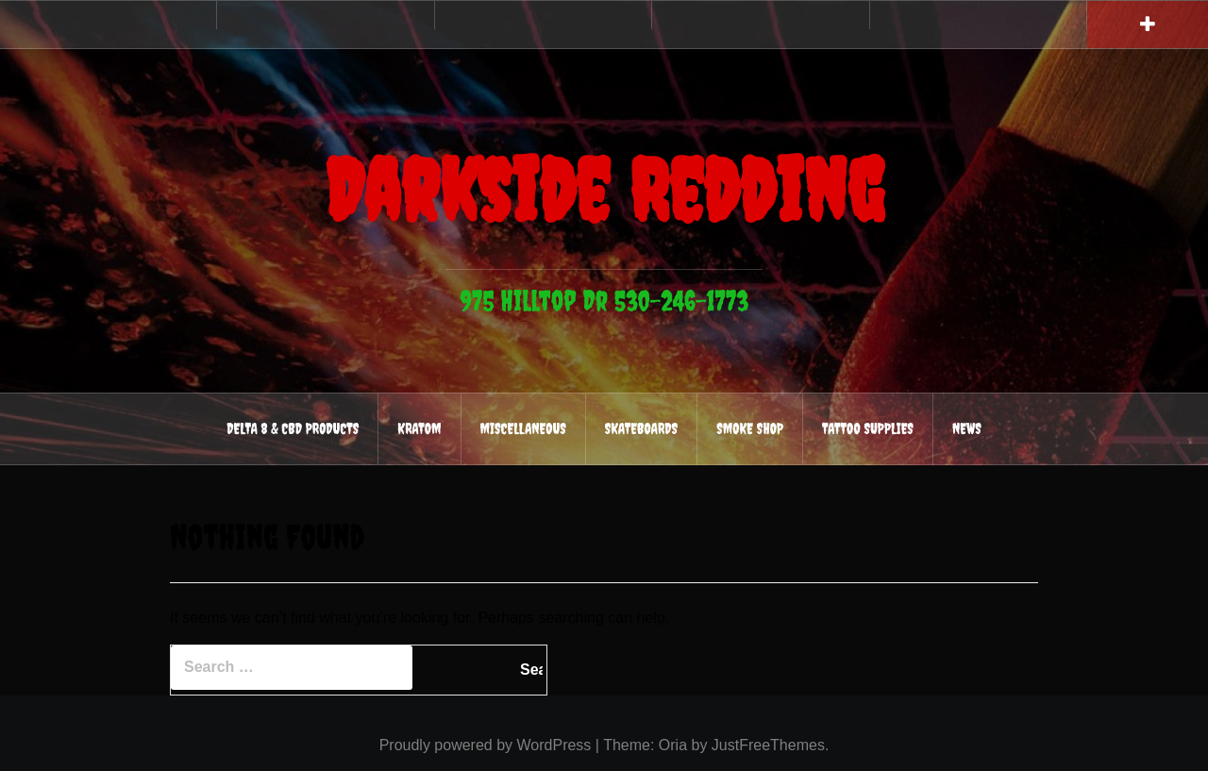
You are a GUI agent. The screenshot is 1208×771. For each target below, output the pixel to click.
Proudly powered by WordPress (485, 745)
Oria (673, 745)
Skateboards (641, 428)
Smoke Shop (749, 428)
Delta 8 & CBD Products (292, 428)
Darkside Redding (604, 190)
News (967, 428)
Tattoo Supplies (868, 428)
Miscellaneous (523, 428)
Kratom (419, 428)
